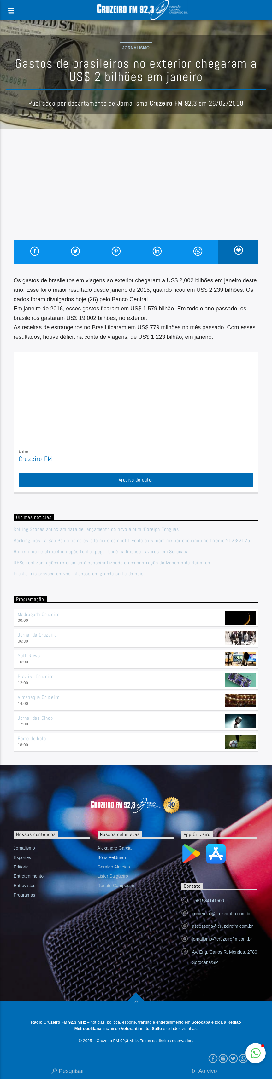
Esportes (22, 857)
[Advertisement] (136, 193)
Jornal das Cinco (35, 718)
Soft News (29, 655)
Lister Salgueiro (113, 876)
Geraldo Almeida (114, 866)
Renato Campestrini (117, 885)
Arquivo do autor (136, 479)
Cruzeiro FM (35, 459)
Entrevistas (24, 885)
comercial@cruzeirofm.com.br (221, 913)
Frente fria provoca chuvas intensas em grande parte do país (79, 574)
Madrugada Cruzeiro (38, 614)
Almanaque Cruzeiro (38, 697)
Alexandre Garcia (115, 848)
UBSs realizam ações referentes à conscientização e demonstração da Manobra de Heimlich (112, 563)
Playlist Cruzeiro (36, 676)
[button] (255, 1053)
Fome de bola (32, 738)
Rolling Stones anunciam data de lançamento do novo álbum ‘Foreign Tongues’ (97, 529)
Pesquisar (67, 1071)
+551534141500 (208, 900)
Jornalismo (136, 47)
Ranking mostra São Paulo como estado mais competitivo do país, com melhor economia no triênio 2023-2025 (132, 541)
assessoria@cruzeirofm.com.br (222, 926)
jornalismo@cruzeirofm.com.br (222, 939)
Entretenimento (29, 876)
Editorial (22, 866)
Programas (24, 894)
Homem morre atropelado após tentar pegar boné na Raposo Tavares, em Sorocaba (101, 552)
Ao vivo (204, 1071)
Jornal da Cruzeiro (37, 635)
